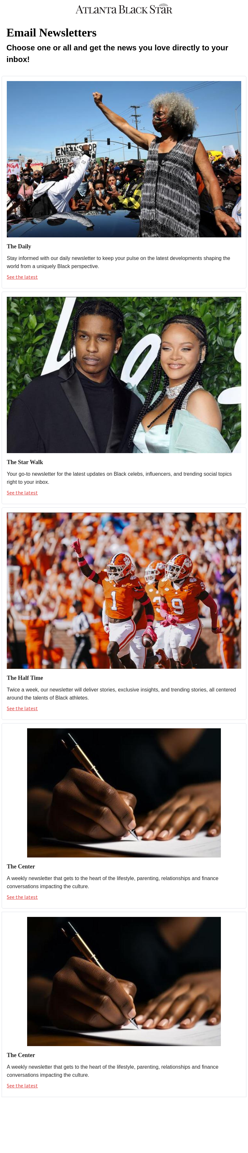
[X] (110, 1112)
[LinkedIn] (152, 1112)
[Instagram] (124, 1112)
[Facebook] (95, 1112)
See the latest (22, 277)
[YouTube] (138, 1112)
